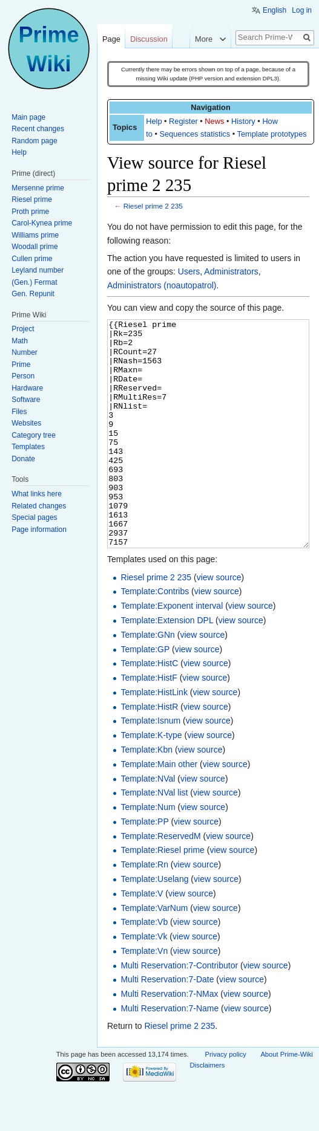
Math (20, 341)
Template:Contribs (154, 636)
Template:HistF (148, 723)
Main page (28, 117)
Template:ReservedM (160, 881)
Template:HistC (149, 708)
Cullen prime (32, 258)
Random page (34, 141)
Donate (23, 459)
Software (26, 399)
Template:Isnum (150, 766)
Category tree (34, 435)
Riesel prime (32, 199)
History (243, 121)
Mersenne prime (38, 188)
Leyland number (38, 270)
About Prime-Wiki (286, 1099)
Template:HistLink (154, 737)
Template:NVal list (154, 838)
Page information (39, 529)
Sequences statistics (194, 133)
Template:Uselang (154, 924)
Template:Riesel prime (162, 895)
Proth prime (30, 211)
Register (183, 121)
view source (219, 622)
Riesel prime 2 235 (153, 206)
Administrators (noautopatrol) (162, 285)
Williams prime (35, 235)
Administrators (231, 271)
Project (23, 329)
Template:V (141, 939)
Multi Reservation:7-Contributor (179, 1011)
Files (19, 411)
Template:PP (144, 867)
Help (154, 121)
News (214, 121)
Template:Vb (144, 967)
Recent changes (38, 129)
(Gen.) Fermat (34, 282)
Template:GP (144, 694)
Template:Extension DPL (166, 665)
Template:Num (147, 852)
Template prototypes (272, 133)
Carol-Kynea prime (42, 223)
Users (189, 271)
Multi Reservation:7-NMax (169, 1039)
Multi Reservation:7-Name (169, 1053)
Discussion (149, 39)
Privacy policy (225, 1099)
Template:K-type (151, 780)
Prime (21, 364)
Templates (28, 446)
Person (23, 376)
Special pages (34, 517)
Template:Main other (158, 809)
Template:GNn (147, 680)
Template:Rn (144, 910)
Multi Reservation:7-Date (167, 1024)
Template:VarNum (154, 953)
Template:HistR (149, 752)
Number (25, 352)
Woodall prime (35, 246)
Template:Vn (144, 996)
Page (111, 39)
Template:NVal (147, 824)
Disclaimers (207, 1110)
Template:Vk (143, 982)
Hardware (27, 388)
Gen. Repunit (33, 294)
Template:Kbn (146, 795)
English (274, 10)
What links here (37, 494)
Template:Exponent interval (171, 651)
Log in (302, 10)
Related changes (39, 506)
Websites (26, 423)
